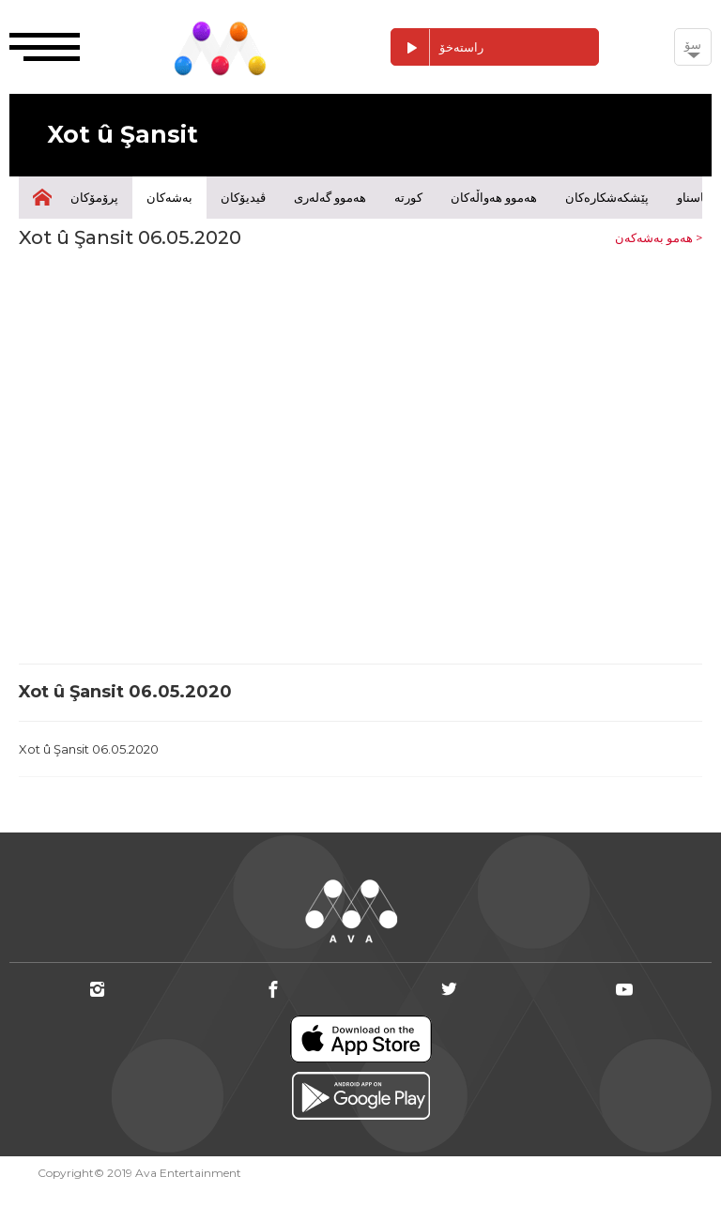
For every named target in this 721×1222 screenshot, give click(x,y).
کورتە (408, 197)
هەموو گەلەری (330, 197)
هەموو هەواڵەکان (494, 197)
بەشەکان (169, 197)
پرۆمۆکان (94, 197)
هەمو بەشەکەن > (658, 237)
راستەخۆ (437, 47)
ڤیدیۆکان (243, 197)
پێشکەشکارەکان (607, 197)
